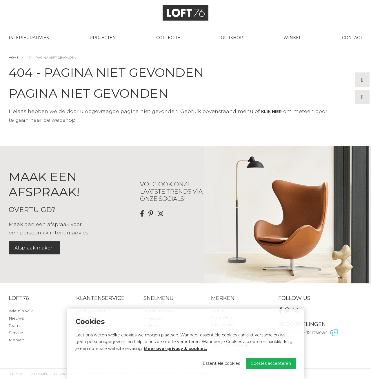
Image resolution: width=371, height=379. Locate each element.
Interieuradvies (29, 37)
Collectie (168, 37)
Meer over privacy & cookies (175, 348)
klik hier (271, 111)
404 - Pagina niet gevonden (51, 58)
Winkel (292, 37)
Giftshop (232, 37)
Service (16, 332)
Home (14, 58)
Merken (16, 339)
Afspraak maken (34, 248)
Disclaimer (38, 374)
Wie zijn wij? (21, 311)
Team (14, 325)
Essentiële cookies (221, 363)
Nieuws (16, 318)
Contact (352, 37)
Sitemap (16, 374)
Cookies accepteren (271, 363)
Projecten (103, 37)
